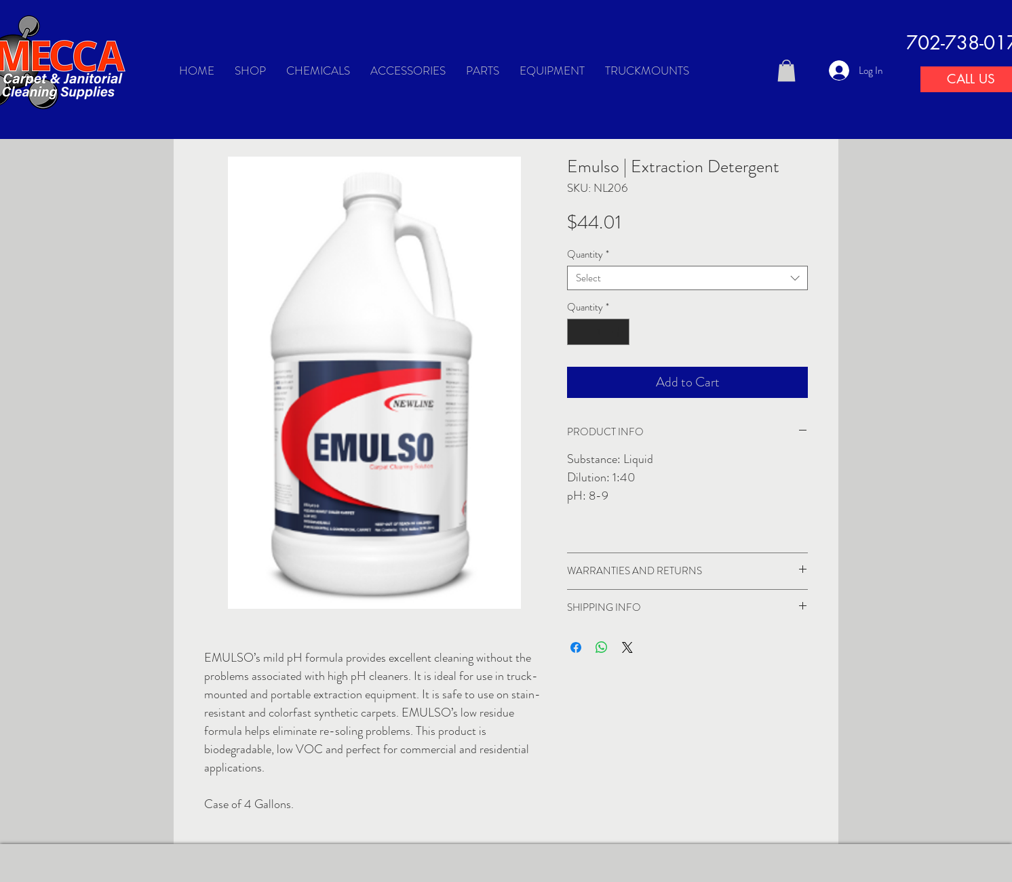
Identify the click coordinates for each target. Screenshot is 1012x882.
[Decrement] (578, 331)
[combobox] (687, 278)
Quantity (588, 254)
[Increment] (619, 331)
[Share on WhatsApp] (601, 647)
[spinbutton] (598, 331)
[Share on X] (627, 647)
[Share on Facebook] (576, 647)
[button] (786, 70)
